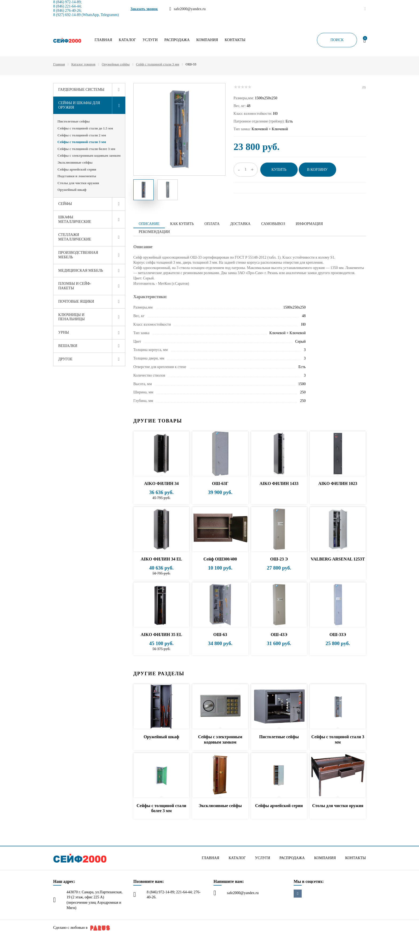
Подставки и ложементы (76, 176)
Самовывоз (273, 224)
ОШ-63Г (220, 483)
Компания (207, 40)
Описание (149, 224)
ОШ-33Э (337, 634)
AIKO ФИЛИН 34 (161, 483)
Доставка (240, 224)
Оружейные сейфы (116, 64)
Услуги (150, 40)
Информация (309, 224)
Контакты (235, 40)
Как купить (182, 224)
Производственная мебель (78, 255)
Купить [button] (278, 170)
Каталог (127, 40)
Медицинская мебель (80, 270)
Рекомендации (154, 232)
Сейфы (65, 204)
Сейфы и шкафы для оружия (79, 105)
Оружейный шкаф (71, 190)
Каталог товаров (83, 64)
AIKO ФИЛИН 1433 (278, 483)
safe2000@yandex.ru (243, 893)
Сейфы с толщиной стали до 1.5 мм (85, 128)
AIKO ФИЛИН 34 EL (161, 559)
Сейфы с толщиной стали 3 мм (81, 142)
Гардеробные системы (81, 90)
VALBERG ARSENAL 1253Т (338, 559)
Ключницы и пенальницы (71, 317)
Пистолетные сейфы (73, 121)
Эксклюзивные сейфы (74, 162)
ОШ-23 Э (279, 559)
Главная (103, 40)
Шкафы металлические (74, 219)
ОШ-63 (220, 634)
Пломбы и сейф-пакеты (74, 286)
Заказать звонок (144, 9)
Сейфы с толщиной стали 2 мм (81, 135)
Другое (65, 359)
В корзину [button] (317, 170)
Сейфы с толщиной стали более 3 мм (86, 149)
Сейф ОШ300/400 (220, 559)
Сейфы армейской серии (76, 169)
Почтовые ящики (76, 301)
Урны (63, 332)
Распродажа (177, 40)
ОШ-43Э (279, 634)
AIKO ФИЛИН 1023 (337, 483)
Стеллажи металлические (74, 237)
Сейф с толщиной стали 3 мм (157, 64)
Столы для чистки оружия (78, 183)
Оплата (212, 224)
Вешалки (67, 346)
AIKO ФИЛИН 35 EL (161, 634)
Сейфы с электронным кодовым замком (89, 155)
